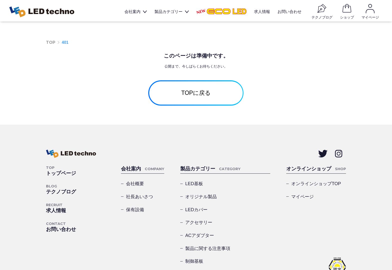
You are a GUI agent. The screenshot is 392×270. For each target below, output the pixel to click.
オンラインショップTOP (316, 185)
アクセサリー (243, 199)
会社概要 (135, 185)
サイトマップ (106, 252)
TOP (50, 42)
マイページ (302, 199)
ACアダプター (199, 215)
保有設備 (135, 212)
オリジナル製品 (246, 185)
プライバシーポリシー (66, 252)
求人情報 (264, 12)
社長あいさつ (139, 199)
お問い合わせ (291, 12)
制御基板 (194, 232)
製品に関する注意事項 (248, 215)
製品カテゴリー (170, 12)
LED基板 (194, 185)
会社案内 (134, 12)
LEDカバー (196, 199)
